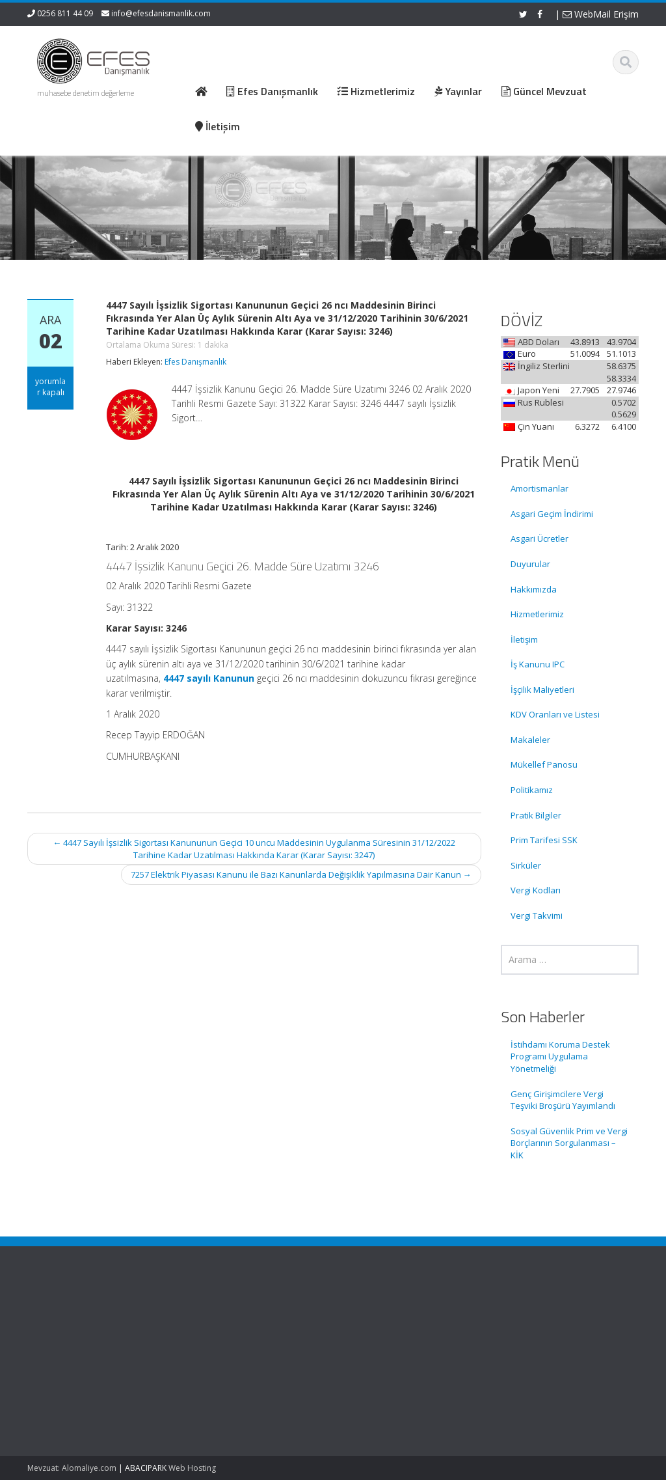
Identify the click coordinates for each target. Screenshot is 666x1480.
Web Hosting (192, 1467)
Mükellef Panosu (544, 764)
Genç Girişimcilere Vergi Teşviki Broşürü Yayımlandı (563, 1100)
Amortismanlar (539, 488)
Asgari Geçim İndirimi (552, 514)
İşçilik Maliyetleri (542, 689)
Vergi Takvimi (537, 915)
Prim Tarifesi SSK (544, 840)
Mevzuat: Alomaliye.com (71, 1467)
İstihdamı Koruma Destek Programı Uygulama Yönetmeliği (560, 1056)
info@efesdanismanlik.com (161, 13)
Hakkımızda (534, 589)
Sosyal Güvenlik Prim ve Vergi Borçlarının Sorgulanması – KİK (569, 1143)
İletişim (524, 639)
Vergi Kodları (536, 890)
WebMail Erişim (601, 14)
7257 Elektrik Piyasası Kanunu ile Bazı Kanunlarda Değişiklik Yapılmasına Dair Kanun (301, 874)
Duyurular (530, 564)
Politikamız (532, 790)
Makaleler (530, 740)
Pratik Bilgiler (536, 815)
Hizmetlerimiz (537, 614)
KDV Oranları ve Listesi (555, 714)
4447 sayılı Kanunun (208, 678)
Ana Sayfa (307, 1318)
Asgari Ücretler (539, 538)
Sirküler (526, 865)
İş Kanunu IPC (538, 664)
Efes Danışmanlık (195, 361)
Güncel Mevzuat (319, 1355)
